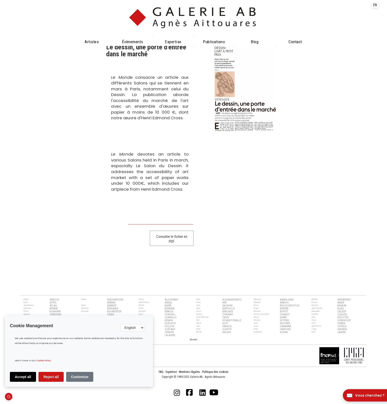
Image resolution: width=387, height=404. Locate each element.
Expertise (173, 41)
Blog (254, 41)
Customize (80, 377)
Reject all (50, 377)
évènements (132, 41)
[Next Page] (193, 339)
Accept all (23, 377)
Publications (214, 41)
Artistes (92, 41)
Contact (295, 41)
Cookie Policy (43, 361)
